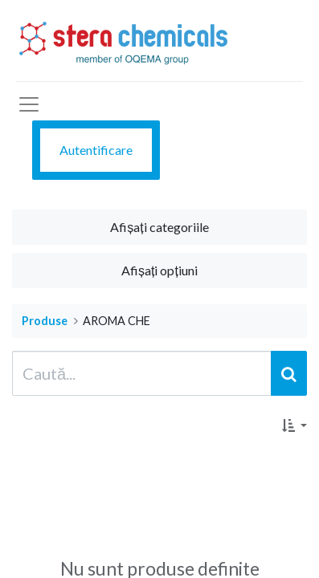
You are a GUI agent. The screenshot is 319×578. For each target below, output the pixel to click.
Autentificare (96, 149)
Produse (44, 321)
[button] (294, 425)
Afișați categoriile (159, 226)
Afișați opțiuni (159, 270)
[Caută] (289, 373)
